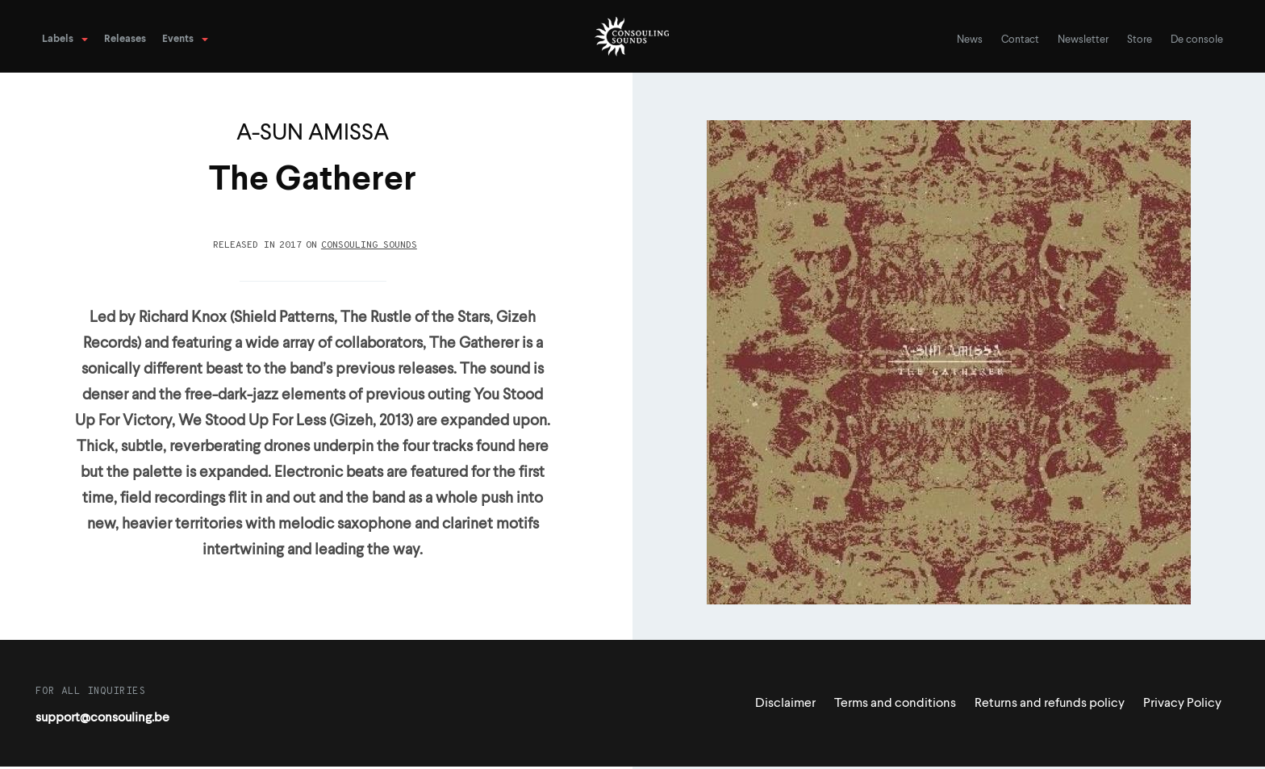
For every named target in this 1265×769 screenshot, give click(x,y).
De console (1197, 40)
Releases (125, 39)
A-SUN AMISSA (312, 133)
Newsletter (1083, 40)
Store (1139, 40)
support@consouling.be (102, 718)
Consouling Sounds (369, 245)
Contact (1020, 40)
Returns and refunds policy (1050, 703)
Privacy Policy (1182, 703)
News (970, 40)
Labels (57, 39)
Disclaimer (785, 703)
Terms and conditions (895, 703)
